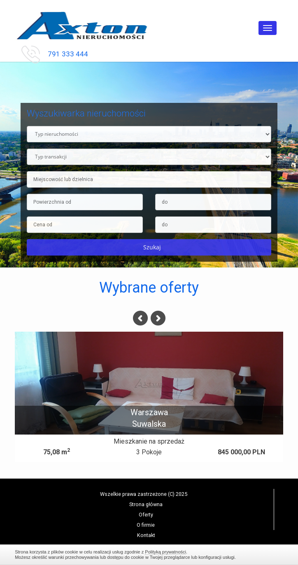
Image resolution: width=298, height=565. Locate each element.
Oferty (146, 515)
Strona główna (146, 504)
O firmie (146, 525)
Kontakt (146, 535)
